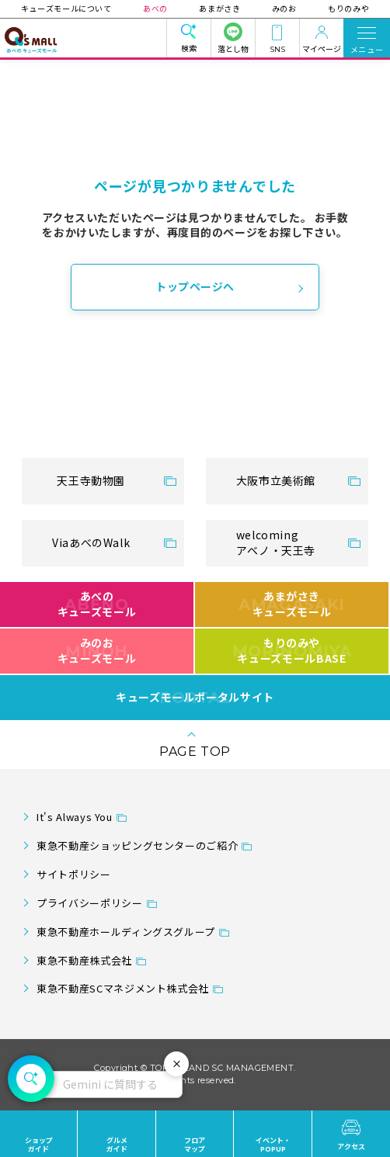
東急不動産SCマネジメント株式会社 (123, 988)
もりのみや (347, 8)
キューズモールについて (67, 8)
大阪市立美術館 (275, 480)
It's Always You (75, 816)
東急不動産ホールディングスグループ (126, 931)
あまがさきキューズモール (292, 603)
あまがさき (219, 8)
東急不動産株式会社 (84, 960)
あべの (156, 8)
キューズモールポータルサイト (195, 697)
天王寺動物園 (91, 480)
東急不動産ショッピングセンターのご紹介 (137, 845)
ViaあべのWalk (91, 542)
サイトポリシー (73, 874)
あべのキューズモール (96, 603)
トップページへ (195, 286)
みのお (283, 8)
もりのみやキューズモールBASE (291, 650)
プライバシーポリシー (89, 902)
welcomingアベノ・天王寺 (275, 542)
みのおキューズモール (96, 650)
